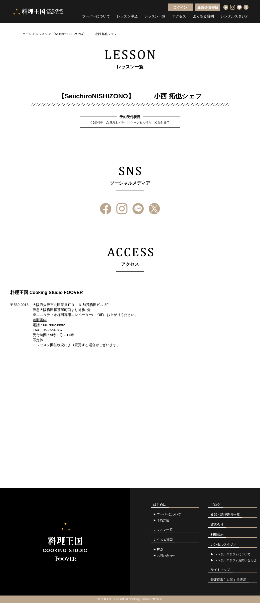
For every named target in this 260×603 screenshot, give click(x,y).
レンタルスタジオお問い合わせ (235, 560)
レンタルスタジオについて (232, 554)
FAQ (160, 549)
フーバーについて (96, 16)
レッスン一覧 (154, 16)
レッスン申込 (127, 16)
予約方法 (163, 520)
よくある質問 (203, 16)
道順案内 (40, 320)
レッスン (42, 34)
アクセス (179, 16)
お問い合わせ (166, 555)
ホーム (26, 34)
